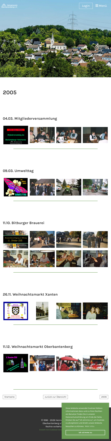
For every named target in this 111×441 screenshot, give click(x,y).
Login (86, 6)
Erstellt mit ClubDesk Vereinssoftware (55, 430)
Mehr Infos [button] (89, 426)
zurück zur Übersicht (55, 396)
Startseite (9, 396)
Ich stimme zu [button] (85, 432)
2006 (104, 396)
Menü (101, 6)
